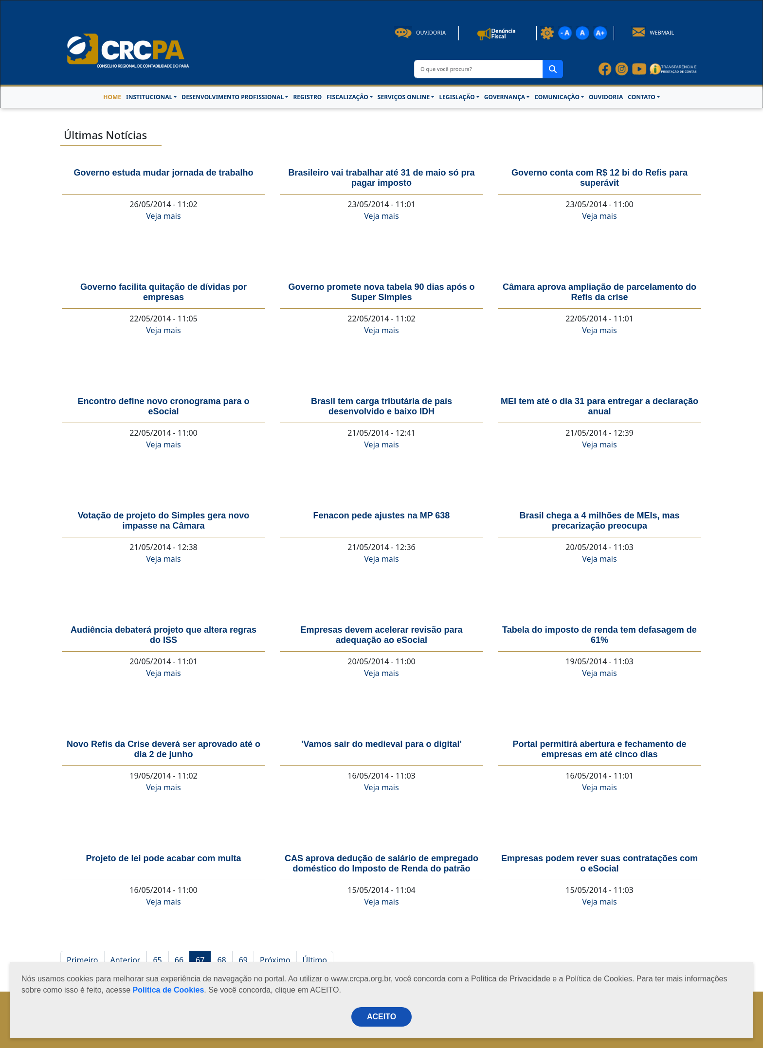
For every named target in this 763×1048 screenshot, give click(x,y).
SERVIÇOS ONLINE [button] (404, 97)
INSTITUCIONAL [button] (149, 97)
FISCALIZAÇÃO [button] (347, 97)
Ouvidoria (420, 32)
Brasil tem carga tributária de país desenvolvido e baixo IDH (381, 406)
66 (179, 960)
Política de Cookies (168, 990)
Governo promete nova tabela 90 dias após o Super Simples (381, 292)
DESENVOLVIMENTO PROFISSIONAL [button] (233, 97)
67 (200, 960)
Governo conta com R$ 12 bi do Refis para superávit (599, 178)
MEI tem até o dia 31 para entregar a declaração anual (599, 406)
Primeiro (82, 960)
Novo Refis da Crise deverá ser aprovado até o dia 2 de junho (163, 749)
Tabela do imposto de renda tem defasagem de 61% (599, 635)
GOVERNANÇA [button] (504, 97)
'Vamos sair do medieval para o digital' (381, 744)
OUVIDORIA (606, 97)
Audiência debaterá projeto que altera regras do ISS (163, 635)
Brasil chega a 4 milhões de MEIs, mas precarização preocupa (599, 521)
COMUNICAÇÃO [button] (557, 97)
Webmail (652, 32)
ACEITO (381, 1016)
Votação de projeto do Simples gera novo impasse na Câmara (164, 521)
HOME (112, 97)
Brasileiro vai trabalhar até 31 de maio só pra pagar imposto (381, 178)
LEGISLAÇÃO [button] (456, 97)
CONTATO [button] (641, 97)
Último (315, 960)
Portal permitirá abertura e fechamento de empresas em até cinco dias (599, 749)
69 (243, 960)
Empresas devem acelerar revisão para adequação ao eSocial (381, 635)
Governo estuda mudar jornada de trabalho (163, 173)
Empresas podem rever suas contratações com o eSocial (599, 863)
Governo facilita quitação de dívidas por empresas (163, 292)
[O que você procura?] (478, 69)
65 (157, 960)
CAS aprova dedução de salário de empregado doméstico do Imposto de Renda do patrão (381, 863)
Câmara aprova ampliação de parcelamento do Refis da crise (599, 292)
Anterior (125, 960)
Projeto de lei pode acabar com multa (163, 858)
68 (221, 960)
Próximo (275, 960)
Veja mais (163, 216)
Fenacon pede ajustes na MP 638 (381, 515)
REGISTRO (307, 97)
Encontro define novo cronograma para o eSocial (163, 406)
